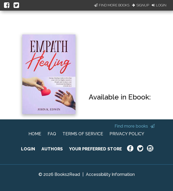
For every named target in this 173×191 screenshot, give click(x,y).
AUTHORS (52, 148)
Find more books (135, 126)
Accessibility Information (110, 174)
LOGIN (28, 148)
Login (159, 5)
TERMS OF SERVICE (82, 133)
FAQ (52, 133)
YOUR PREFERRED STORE (95, 148)
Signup (140, 5)
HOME (34, 133)
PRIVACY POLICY (126, 133)
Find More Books (111, 5)
